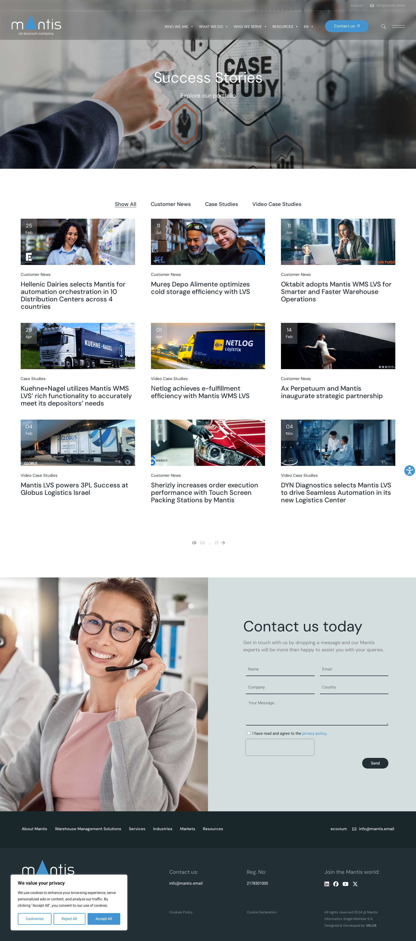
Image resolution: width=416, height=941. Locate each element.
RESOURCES (285, 26)
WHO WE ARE (179, 26)
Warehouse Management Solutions (88, 829)
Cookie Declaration (262, 912)
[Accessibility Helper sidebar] (409, 470)
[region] (69, 902)
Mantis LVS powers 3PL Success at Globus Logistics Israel (74, 489)
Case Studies (33, 378)
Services (137, 829)
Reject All (69, 919)
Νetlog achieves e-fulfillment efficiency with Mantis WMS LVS (200, 392)
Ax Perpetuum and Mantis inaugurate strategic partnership (332, 392)
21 (216, 543)
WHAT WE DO (213, 26)
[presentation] (280, 747)
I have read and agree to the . (289, 733)
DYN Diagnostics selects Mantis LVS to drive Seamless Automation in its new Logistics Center (336, 492)
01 (194, 543)
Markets (187, 829)
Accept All (104, 919)
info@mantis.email (390, 5)
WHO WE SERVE (250, 26)
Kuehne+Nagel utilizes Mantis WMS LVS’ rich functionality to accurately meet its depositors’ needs (76, 396)
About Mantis (34, 829)
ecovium (357, 5)
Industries (162, 829)
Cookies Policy (181, 912)
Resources (213, 829)
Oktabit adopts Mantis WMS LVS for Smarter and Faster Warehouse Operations (336, 291)
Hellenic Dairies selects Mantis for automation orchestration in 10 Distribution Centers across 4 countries (73, 295)
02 (202, 543)
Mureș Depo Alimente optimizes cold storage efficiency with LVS (200, 288)
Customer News (36, 274)
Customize (35, 919)
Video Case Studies (169, 378)
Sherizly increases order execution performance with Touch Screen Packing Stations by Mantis (204, 492)
